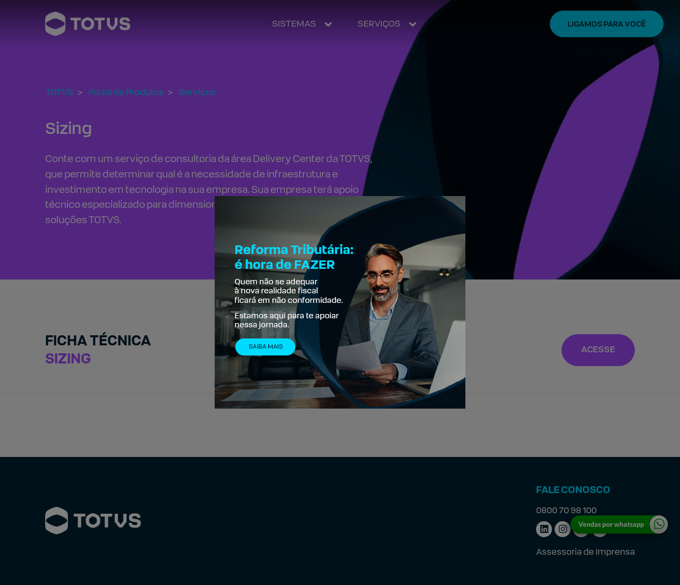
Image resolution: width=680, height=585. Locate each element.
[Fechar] (459, 186)
